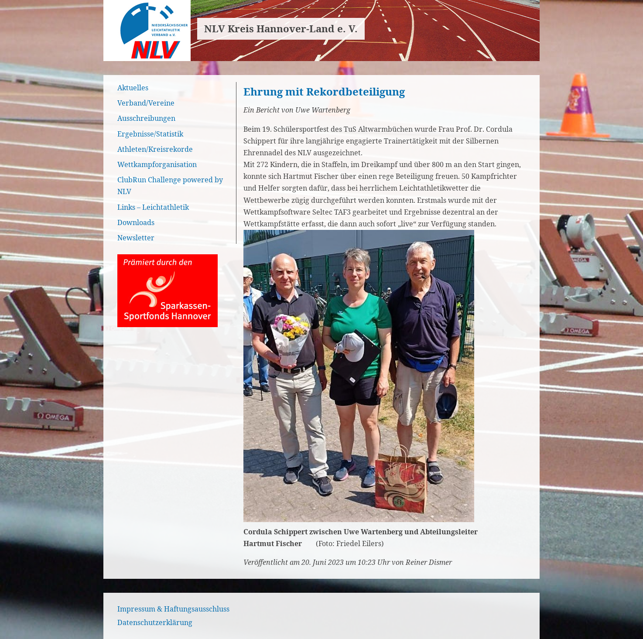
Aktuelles (132, 87)
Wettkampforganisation (157, 164)
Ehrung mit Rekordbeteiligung (324, 91)
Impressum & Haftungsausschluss (173, 609)
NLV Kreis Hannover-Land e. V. (281, 28)
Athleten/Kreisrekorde (155, 149)
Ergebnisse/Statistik (150, 134)
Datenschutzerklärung (154, 622)
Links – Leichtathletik (153, 207)
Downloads (135, 222)
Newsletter (135, 238)
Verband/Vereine (145, 103)
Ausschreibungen (146, 118)
